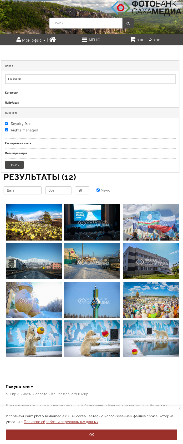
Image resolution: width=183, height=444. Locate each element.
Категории (11, 92)
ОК (91, 435)
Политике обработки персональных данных (61, 422)
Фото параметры (16, 153)
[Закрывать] (180, 408)
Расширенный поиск (18, 143)
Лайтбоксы (12, 102)
